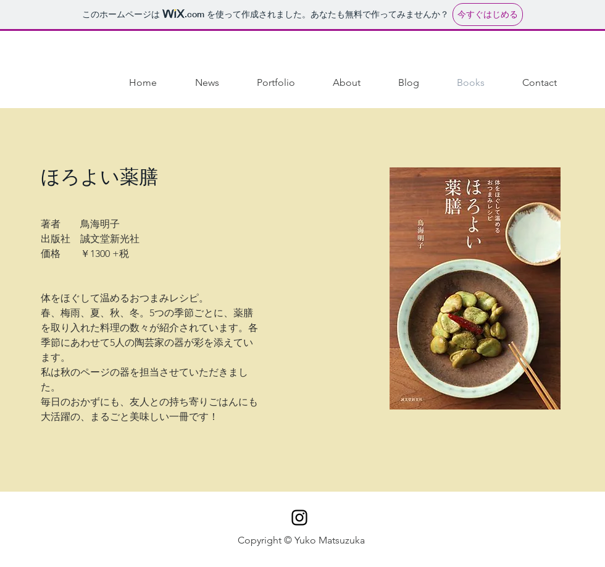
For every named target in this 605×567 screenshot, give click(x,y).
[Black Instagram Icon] (299, 517)
